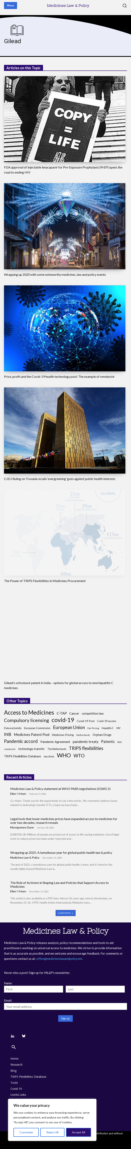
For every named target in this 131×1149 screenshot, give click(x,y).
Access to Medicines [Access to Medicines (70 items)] (29, 712)
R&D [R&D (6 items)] (119, 742)
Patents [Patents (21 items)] (108, 741)
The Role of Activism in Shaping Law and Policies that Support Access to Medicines (59, 884)
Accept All (78, 1132)
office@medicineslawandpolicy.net (59, 958)
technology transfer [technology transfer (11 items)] (31, 749)
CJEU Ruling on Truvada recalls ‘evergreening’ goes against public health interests (59, 479)
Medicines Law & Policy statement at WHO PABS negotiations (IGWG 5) (60, 789)
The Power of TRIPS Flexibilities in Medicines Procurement (45, 581)
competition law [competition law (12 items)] (93, 713)
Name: (8, 983)
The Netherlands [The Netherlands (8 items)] (56, 749)
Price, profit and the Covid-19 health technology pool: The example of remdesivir (59, 376)
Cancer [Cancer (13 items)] (74, 713)
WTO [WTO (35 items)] (79, 756)
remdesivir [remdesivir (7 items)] (10, 749)
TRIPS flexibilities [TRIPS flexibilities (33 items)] (86, 748)
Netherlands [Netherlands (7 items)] (83, 735)
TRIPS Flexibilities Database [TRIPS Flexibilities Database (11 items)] (22, 756)
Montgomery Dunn (22, 827)
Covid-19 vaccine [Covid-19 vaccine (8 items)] (106, 721)
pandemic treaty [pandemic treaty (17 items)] (85, 741)
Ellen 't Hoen (18, 793)
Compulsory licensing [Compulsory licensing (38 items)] (26, 720)
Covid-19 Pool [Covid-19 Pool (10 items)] (85, 721)
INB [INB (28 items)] (7, 734)
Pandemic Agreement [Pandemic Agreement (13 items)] (55, 742)
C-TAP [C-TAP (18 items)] (62, 713)
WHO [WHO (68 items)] (64, 755)
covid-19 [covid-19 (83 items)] (63, 720)
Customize (26, 1132)
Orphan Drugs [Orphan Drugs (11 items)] (102, 734)
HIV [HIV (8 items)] (118, 728)
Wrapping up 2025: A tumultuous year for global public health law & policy (61, 852)
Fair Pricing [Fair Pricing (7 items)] (93, 728)
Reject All (52, 1132)
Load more (65, 913)
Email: (8, 1000)
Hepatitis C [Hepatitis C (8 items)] (108, 728)
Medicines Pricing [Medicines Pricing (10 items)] (63, 734)
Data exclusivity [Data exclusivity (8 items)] (12, 728)
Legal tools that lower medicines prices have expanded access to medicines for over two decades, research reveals (63, 820)
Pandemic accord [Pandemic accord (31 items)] (21, 741)
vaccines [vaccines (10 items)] (49, 756)
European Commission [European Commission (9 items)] (37, 728)
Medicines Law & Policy (24, 857)
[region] (52, 1120)
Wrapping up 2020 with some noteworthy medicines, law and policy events (55, 274)
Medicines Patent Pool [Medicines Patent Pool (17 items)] (31, 734)
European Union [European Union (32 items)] (69, 727)
